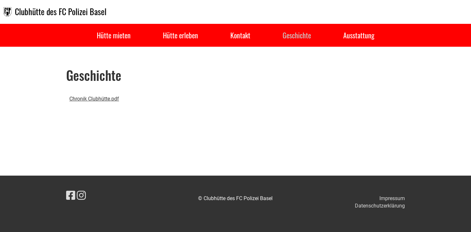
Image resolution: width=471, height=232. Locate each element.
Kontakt (240, 35)
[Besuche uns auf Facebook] (70, 195)
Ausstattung (359, 35)
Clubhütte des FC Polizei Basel (60, 11)
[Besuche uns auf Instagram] (81, 195)
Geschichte (297, 35)
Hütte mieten (114, 35)
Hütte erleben (180, 35)
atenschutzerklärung (381, 206)
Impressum (392, 198)
